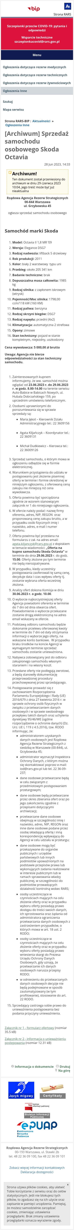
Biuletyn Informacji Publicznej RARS (15, 9)
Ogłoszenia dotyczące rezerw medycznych (34, 67)
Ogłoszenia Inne (15, 91)
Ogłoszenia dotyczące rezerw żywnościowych (37, 83)
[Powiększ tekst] (67, 6)
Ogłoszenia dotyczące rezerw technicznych (35, 75)
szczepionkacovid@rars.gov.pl (37, 41)
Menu (37, 55)
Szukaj (8, 102)
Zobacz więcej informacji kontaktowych (36, 1168)
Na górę (64, 1071)
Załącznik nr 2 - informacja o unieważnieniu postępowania (35, 1041)
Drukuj (65, 1067)
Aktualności (41, 121)
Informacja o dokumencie (34, 1067)
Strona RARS (62, 14)
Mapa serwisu (13, 109)
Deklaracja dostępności (37, 1172)
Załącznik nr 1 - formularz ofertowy (29, 1028)
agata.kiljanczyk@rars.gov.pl (32, 544)
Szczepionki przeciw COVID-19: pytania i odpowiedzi (37, 28)
